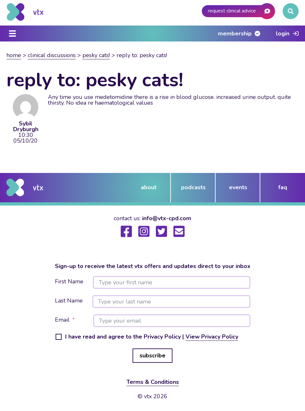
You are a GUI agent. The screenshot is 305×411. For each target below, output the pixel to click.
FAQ (282, 187)
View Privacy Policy (212, 336)
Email (62, 320)
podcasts (193, 187)
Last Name (69, 300)
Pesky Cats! (96, 55)
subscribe (152, 355)
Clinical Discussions (52, 55)
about (148, 187)
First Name (69, 281)
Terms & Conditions (152, 382)
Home (13, 55)
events (238, 187)
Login (282, 33)
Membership (235, 33)
